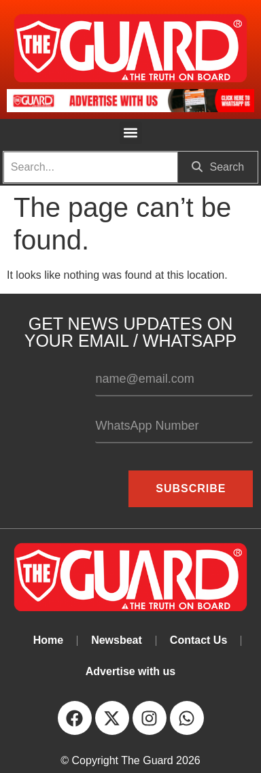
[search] (91, 167)
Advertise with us (130, 671)
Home (48, 640)
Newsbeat (116, 640)
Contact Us (198, 640)
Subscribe (191, 488)
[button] (131, 133)
